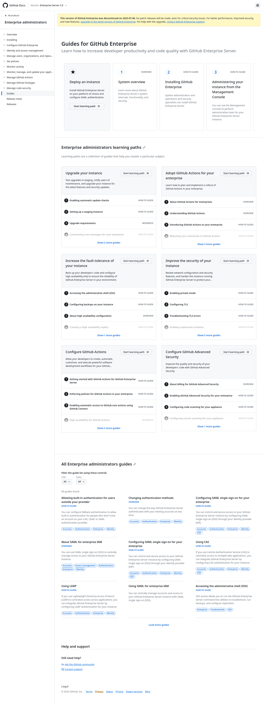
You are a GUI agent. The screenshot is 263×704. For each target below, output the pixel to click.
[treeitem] (29, 34)
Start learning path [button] (87, 106)
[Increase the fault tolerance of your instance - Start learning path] (136, 261)
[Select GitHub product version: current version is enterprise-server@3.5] (48, 5)
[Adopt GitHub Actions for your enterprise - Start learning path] (236, 173)
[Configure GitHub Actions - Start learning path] (136, 352)
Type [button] (63, 477)
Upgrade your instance (84, 173)
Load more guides (159, 624)
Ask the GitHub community (77, 664)
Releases (11, 104)
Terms (89, 691)
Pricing (119, 691)
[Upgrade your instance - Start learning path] (136, 173)
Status (109, 691)
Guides (10, 93)
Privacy (99, 691)
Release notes (14, 98)
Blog (147, 691)
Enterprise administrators (26, 22)
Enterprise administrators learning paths (103, 147)
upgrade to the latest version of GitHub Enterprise (108, 21)
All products (12, 15)
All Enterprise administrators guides (98, 464)
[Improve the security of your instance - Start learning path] (236, 261)
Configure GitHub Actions (86, 352)
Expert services (134, 691)
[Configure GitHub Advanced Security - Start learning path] (236, 352)
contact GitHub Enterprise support (186, 21)
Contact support (72, 669)
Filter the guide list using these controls (84, 472)
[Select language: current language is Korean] (257, 5)
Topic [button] (79, 477)
